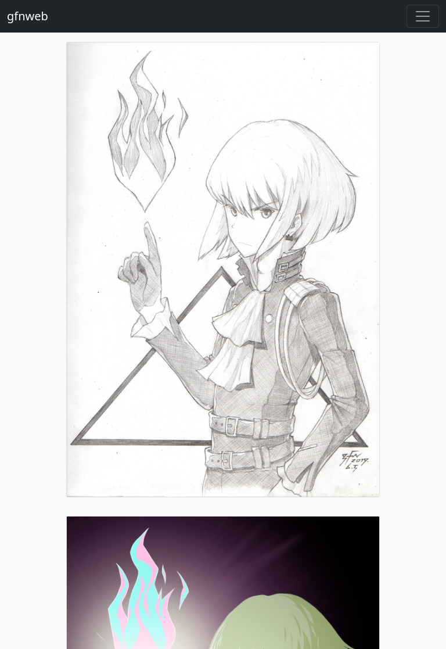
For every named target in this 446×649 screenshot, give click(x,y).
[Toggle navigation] (423, 16)
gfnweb (27, 16)
